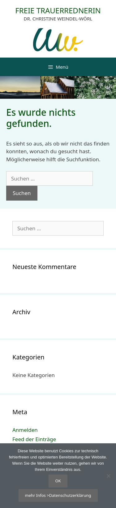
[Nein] (108, 476)
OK (58, 481)
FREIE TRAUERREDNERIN (58, 10)
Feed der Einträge (34, 439)
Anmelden (25, 429)
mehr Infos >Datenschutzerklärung (58, 495)
